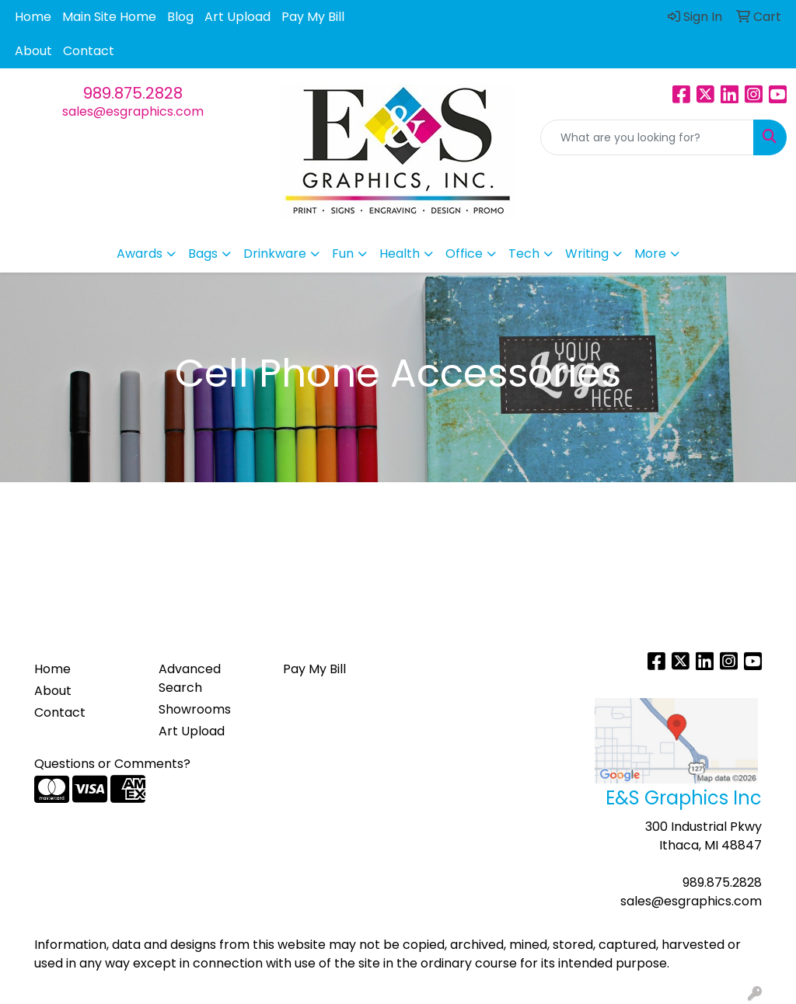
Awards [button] (139, 253)
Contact (88, 51)
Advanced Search (190, 678)
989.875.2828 (133, 93)
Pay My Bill (312, 17)
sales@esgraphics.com (133, 111)
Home (33, 17)
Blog (180, 17)
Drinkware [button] (274, 253)
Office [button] (464, 253)
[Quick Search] (647, 137)
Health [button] (399, 253)
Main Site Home (109, 17)
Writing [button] (587, 253)
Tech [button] (523, 253)
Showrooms (195, 709)
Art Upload (237, 17)
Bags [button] (203, 253)
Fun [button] (343, 253)
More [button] (650, 253)
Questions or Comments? (112, 764)
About (33, 51)
